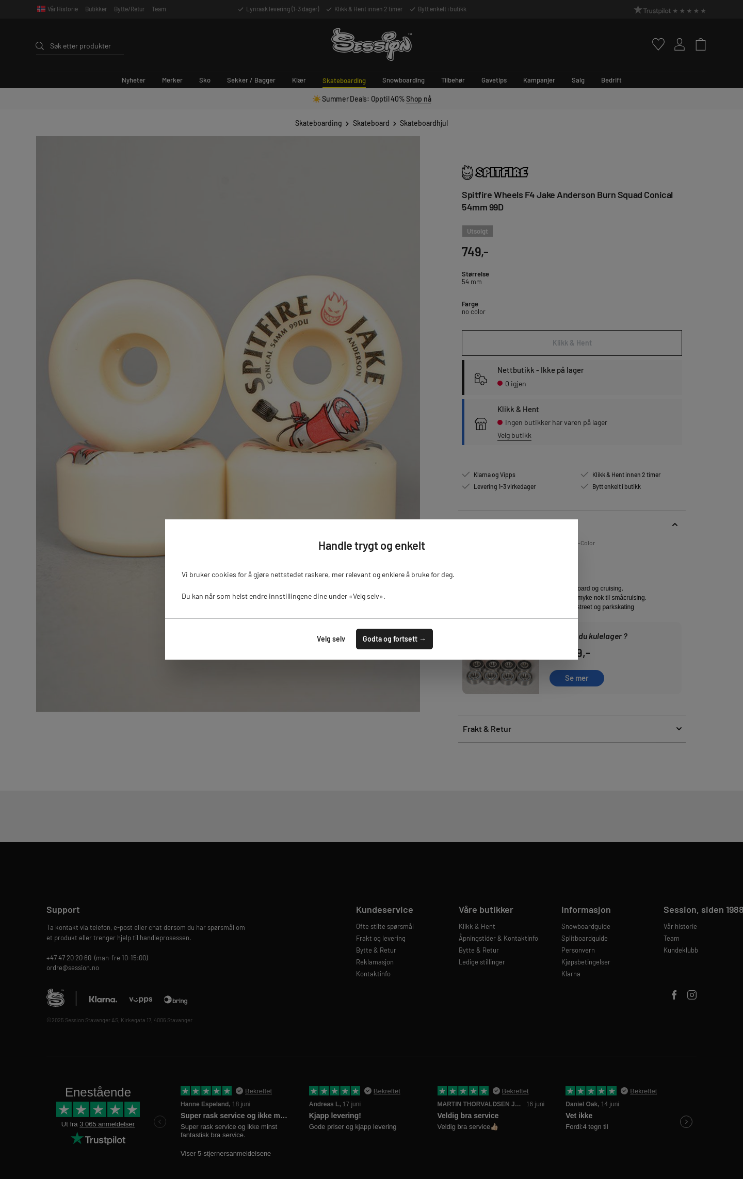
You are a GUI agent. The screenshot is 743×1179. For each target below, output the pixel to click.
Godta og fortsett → (394, 638)
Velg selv (331, 638)
